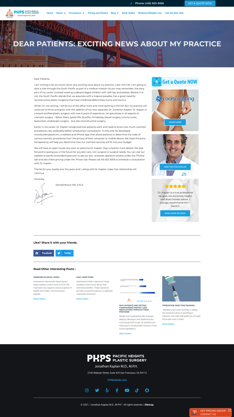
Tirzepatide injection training (178, 305)
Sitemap (149, 404)
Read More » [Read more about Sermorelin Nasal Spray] (39, 299)
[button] (61, 13)
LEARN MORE (175, 122)
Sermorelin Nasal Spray (46, 277)
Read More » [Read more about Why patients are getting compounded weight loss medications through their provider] (125, 333)
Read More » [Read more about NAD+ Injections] (82, 299)
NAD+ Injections (85, 277)
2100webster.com (117, 380)
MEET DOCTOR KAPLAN (175, 167)
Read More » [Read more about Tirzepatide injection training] (168, 324)
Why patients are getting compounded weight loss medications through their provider (134, 308)
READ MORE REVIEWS (175, 213)
